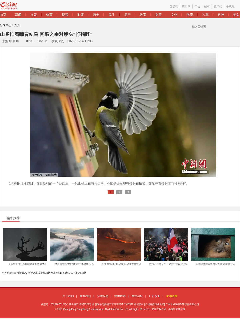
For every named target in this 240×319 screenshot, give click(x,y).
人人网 (73, 272)
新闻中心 (5, 25)
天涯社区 (55, 272)
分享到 (5, 272)
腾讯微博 (45, 272)
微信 (21, 272)
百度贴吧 (65, 272)
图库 (17, 25)
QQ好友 (36, 272)
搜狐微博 (81, 272)
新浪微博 (14, 272)
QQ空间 (28, 272)
